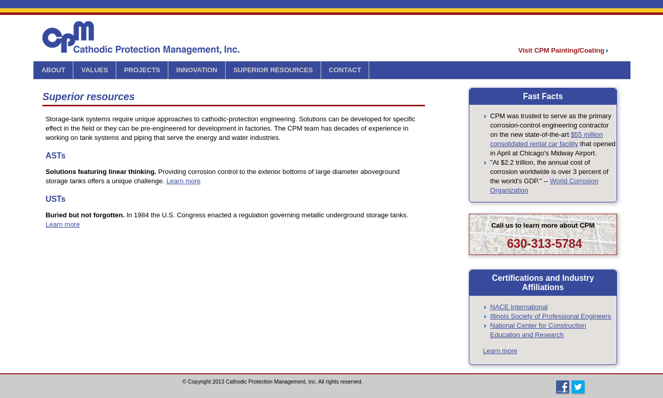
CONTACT (345, 70)
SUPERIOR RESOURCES (273, 70)
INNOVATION (196, 70)
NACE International (518, 307)
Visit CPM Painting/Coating (563, 50)
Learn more (183, 181)
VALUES (94, 70)
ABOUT (53, 70)
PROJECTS (142, 70)
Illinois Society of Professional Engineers (550, 316)
